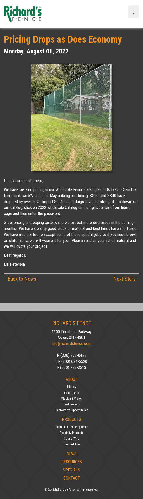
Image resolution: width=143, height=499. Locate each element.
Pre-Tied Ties (71, 444)
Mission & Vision (71, 398)
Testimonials (71, 404)
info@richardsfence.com (71, 343)
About (72, 379)
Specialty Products (72, 433)
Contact (71, 478)
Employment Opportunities (71, 410)
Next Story (124, 279)
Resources (71, 461)
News (72, 453)
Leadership (71, 393)
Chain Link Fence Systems (71, 427)
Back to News (22, 279)
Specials (71, 469)
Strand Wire (71, 438)
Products (71, 419)
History (71, 387)
